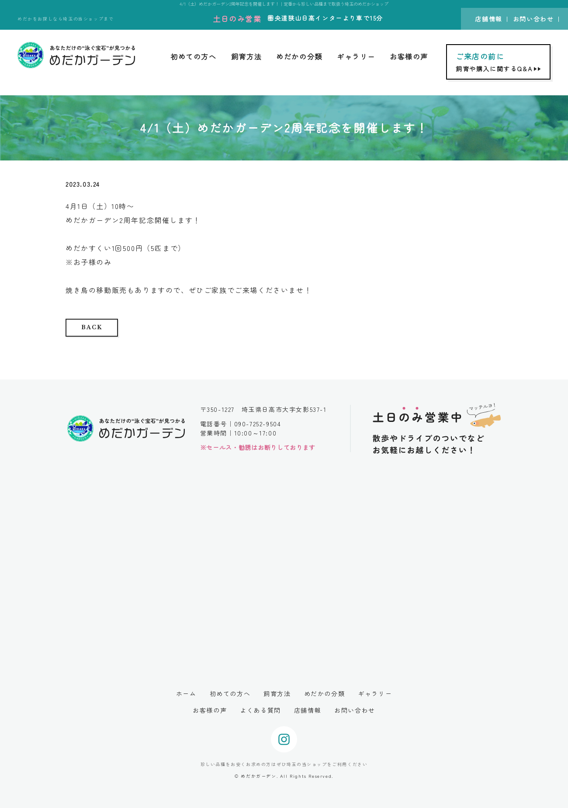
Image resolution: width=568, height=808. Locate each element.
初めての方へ (193, 56)
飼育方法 (246, 56)
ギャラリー (356, 56)
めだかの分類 (299, 56)
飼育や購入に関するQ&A (499, 62)
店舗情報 (488, 19)
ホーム (186, 693)
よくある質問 (260, 710)
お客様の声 (409, 56)
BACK (91, 327)
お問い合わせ (533, 19)
